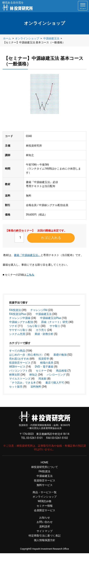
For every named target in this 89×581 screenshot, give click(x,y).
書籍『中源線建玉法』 (27, 255)
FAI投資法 (15, 310)
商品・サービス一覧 (45, 492)
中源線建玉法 (44, 313)
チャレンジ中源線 (19, 317)
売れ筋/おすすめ (19, 358)
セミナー (41, 370)
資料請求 (44, 526)
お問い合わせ (45, 521)
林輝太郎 (14, 374)
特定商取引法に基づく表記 (45, 535)
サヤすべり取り (18, 329)
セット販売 (15, 386)
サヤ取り (55, 325)
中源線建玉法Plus (50, 317)
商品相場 (61, 370)
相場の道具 (46, 362)
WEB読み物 (44, 501)
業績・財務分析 (44, 333)
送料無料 (35, 386)
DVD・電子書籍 (44, 366)
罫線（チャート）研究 (54, 321)
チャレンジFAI (38, 310)
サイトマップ (45, 531)
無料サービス (45, 485)
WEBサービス (17, 366)
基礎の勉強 (60, 354)
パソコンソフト (18, 370)
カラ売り (41, 329)
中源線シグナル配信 (21, 321)
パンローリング (56, 374)
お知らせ (44, 517)
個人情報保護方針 (44, 540)
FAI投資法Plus (17, 313)
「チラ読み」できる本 (22, 382)
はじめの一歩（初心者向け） (26, 354)
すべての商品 (17, 350)
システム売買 (17, 333)
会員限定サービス (44, 510)
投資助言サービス (19, 362)
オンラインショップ (45, 496)
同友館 (42, 378)
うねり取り (33, 325)
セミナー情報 (45, 505)
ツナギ (13, 325)
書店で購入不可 (54, 382)
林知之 (33, 374)
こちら (30, 274)
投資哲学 (43, 358)
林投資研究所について (44, 466)
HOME (44, 462)
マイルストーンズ (19, 378)
